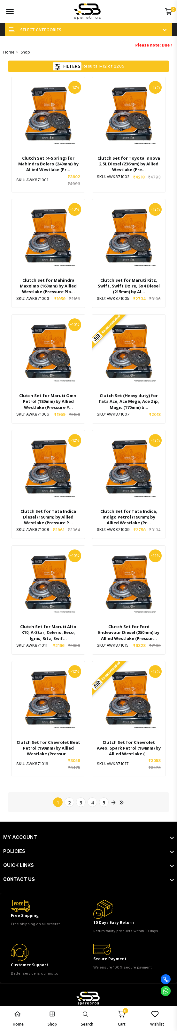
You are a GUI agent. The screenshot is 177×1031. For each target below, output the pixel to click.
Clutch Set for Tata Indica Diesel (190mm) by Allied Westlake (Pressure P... (48, 517)
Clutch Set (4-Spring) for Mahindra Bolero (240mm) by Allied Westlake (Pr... (48, 163)
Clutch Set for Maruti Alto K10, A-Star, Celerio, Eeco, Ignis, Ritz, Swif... (48, 632)
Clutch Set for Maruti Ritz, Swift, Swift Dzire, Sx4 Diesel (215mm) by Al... (129, 285)
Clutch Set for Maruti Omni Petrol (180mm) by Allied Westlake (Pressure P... (48, 401)
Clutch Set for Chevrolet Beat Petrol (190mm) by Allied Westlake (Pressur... (48, 748)
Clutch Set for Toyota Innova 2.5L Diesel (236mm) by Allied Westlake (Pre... (128, 163)
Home (8, 52)
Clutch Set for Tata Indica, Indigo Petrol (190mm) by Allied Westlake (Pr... (128, 517)
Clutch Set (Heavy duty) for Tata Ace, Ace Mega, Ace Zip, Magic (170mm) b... (128, 401)
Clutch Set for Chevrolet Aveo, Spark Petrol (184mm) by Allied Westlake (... (129, 748)
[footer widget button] (88, 837)
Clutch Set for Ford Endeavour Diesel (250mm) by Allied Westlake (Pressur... (128, 632)
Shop (25, 52)
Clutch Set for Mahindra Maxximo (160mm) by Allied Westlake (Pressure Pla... (48, 285)
